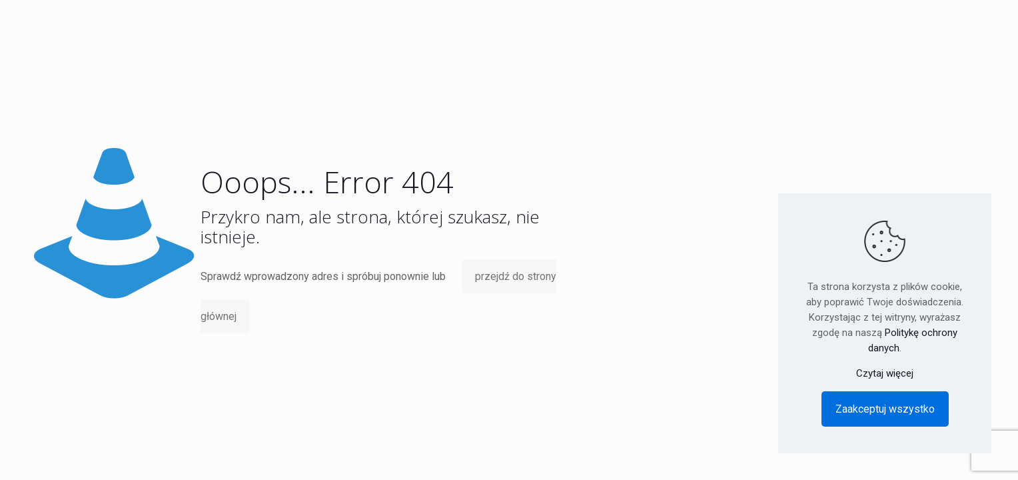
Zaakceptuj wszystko (885, 409)
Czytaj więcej (884, 373)
